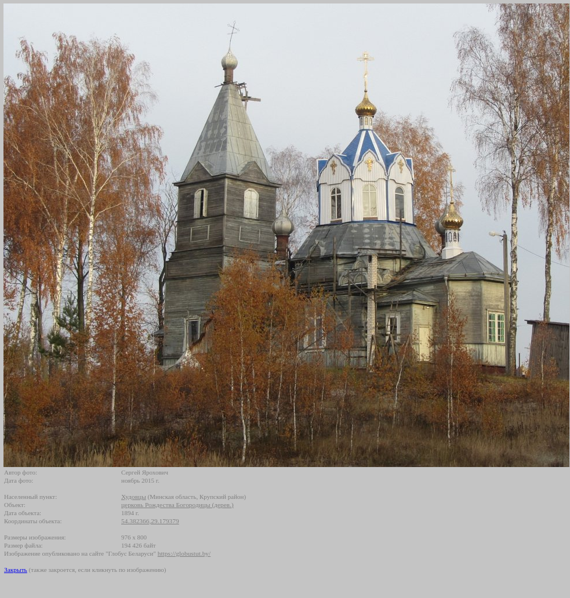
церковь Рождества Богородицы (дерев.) (177, 504)
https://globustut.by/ (184, 553)
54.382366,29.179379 (150, 520)
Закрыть (15, 569)
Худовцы (133, 496)
